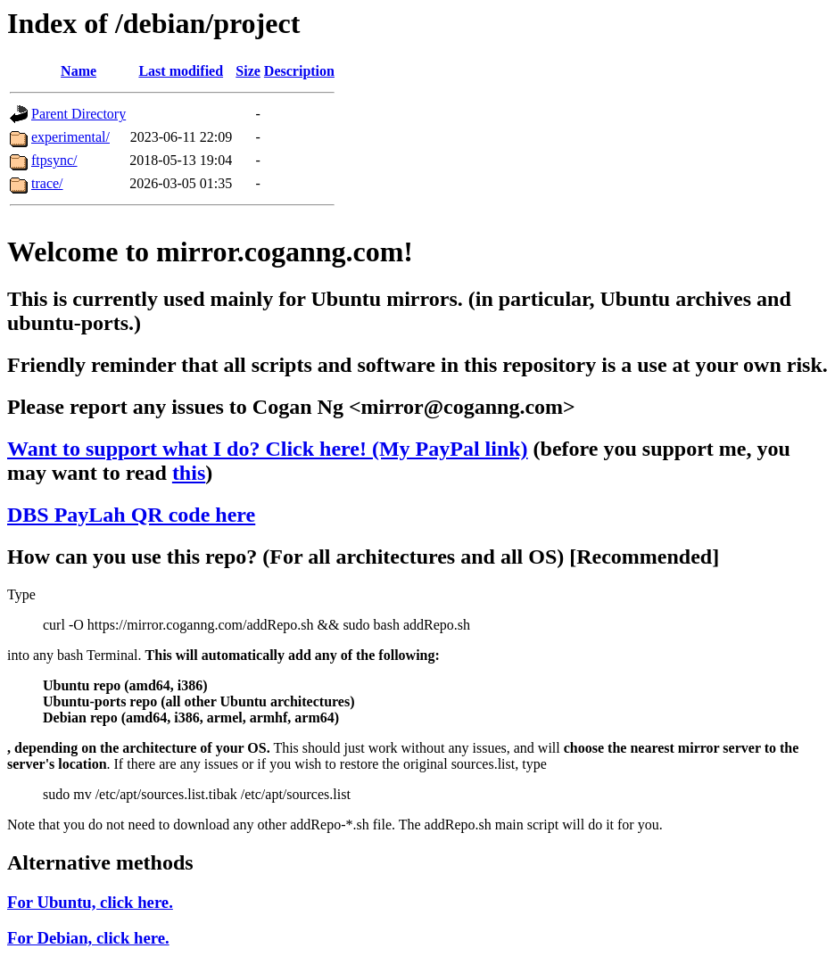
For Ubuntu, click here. (90, 902)
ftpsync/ (54, 160)
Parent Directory (78, 113)
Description (299, 70)
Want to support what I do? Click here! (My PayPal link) (267, 448)
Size (248, 70)
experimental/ (70, 136)
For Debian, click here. (88, 937)
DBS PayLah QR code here (131, 514)
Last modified (180, 70)
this (188, 472)
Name (78, 70)
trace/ (47, 183)
